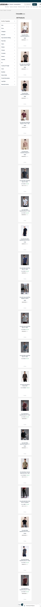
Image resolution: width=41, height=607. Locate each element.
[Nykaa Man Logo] (2, 4)
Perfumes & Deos (21, 6)
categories (7, 4)
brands (11, 4)
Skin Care (7, 6)
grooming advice (17, 4)
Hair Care (27, 6)
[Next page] (40, 604)
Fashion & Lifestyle (13, 6)
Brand (5, 10)
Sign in (34, 4)
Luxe (31, 6)
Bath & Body (35, 6)
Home (1, 10)
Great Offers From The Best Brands (8, 1)
